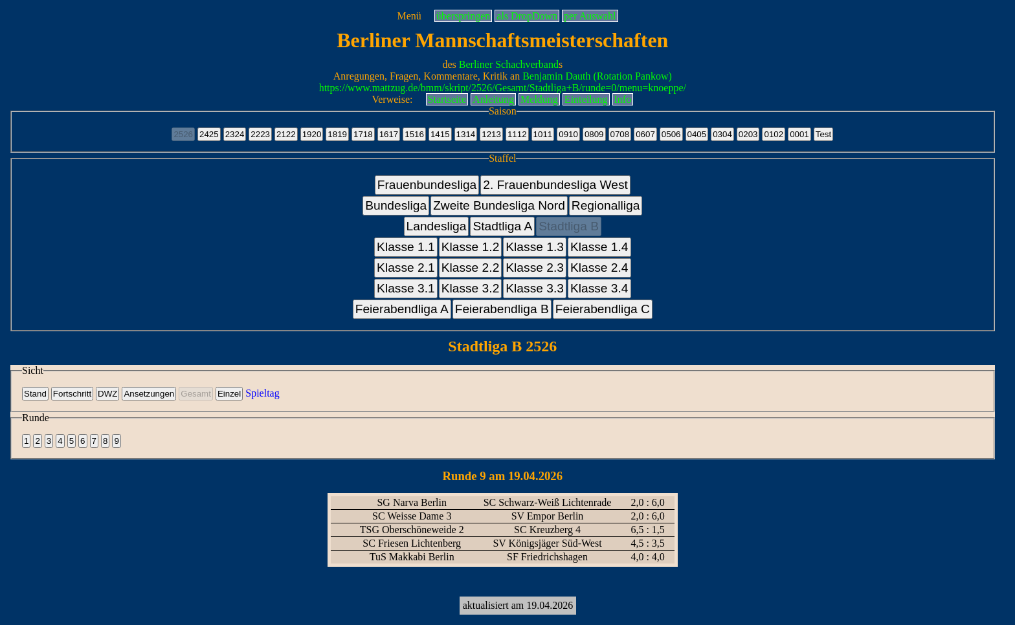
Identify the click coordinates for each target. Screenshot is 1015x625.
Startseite (447, 99)
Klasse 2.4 (599, 267)
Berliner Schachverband (509, 64)
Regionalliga (606, 205)
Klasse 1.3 (535, 247)
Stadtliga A (502, 226)
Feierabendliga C (602, 309)
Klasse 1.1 (406, 247)
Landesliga (437, 226)
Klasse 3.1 (406, 288)
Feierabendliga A (402, 309)
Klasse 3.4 (599, 288)
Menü (409, 15)
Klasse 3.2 (470, 288)
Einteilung (586, 99)
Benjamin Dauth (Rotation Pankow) (597, 76)
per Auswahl (590, 15)
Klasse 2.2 (470, 267)
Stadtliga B (569, 226)
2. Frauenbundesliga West (555, 185)
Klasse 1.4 (599, 247)
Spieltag (262, 393)
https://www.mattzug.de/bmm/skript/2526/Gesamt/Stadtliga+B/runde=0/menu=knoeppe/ (502, 87)
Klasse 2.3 (535, 267)
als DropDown (526, 15)
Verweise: (392, 99)
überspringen (463, 15)
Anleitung (493, 99)
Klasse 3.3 (535, 288)
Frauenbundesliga (427, 185)
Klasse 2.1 (406, 267)
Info (623, 99)
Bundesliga (396, 205)
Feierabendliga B (502, 309)
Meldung (539, 99)
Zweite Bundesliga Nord (499, 205)
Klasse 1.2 (470, 247)
